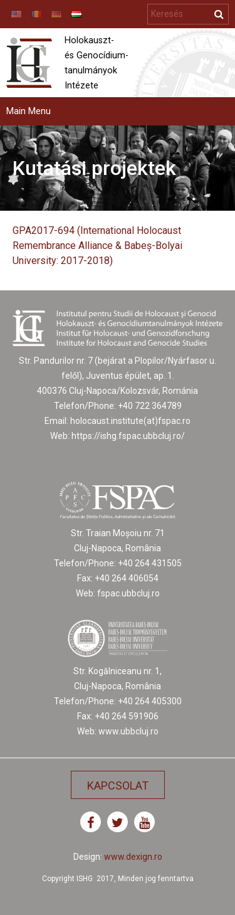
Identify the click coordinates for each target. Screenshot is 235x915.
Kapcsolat (118, 785)
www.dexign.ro (133, 857)
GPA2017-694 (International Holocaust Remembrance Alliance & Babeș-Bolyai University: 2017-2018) (97, 246)
